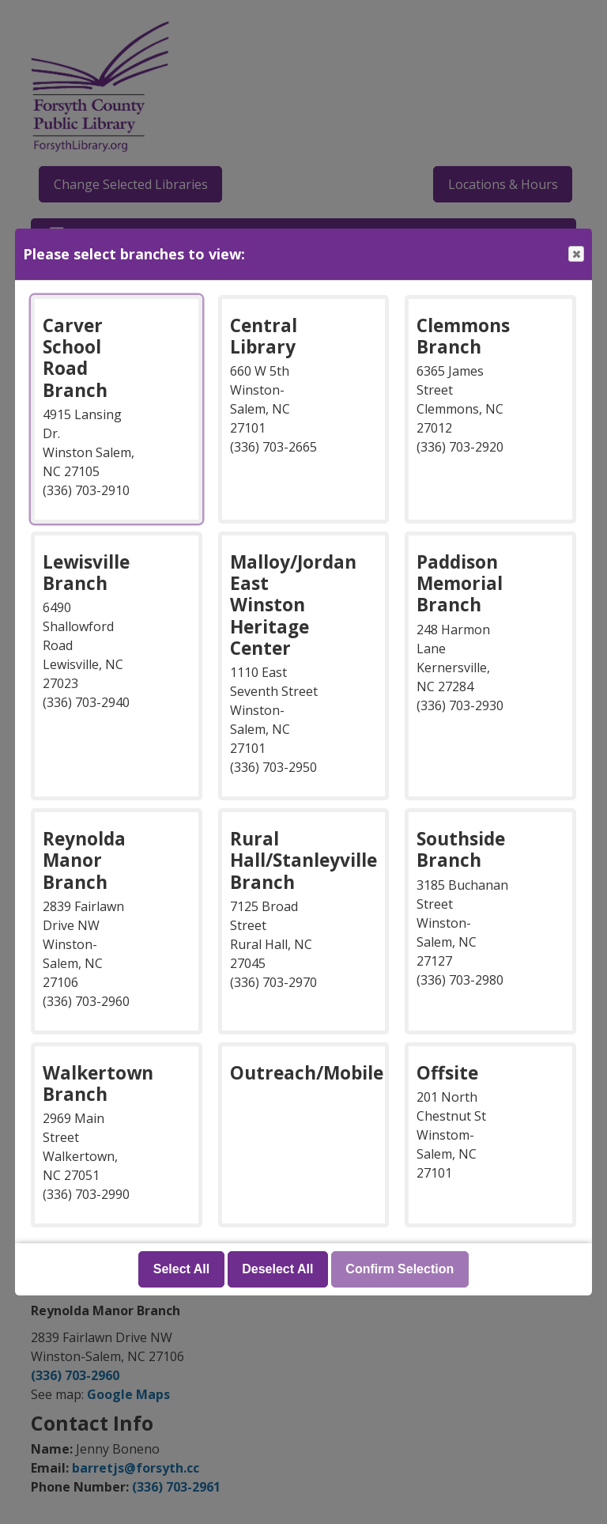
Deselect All (277, 1269)
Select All (181, 1269)
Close (575, 254)
